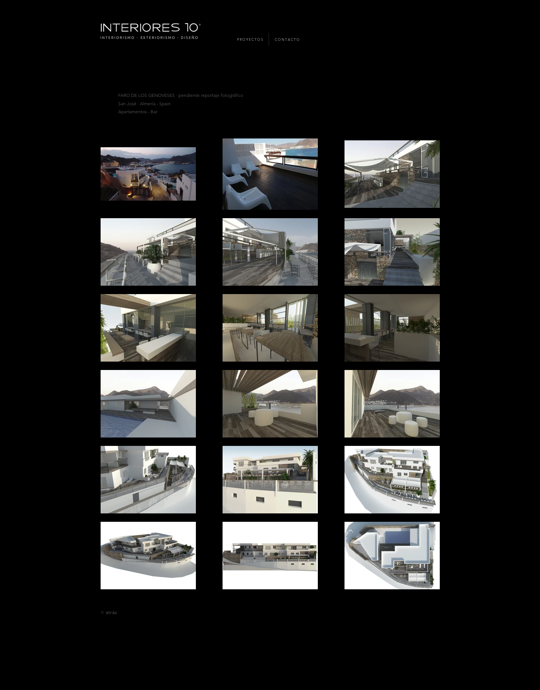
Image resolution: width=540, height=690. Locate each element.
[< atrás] (108, 612)
